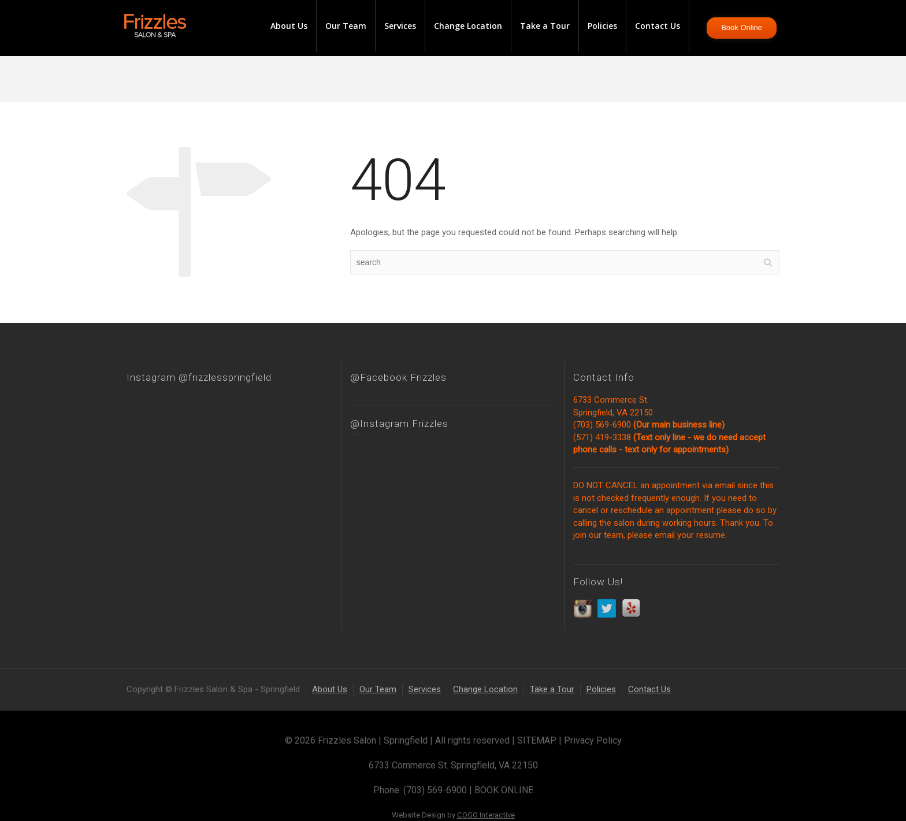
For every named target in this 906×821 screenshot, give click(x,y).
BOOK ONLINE (503, 790)
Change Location (468, 25)
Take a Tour (545, 25)
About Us (288, 25)
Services (400, 25)
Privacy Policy (593, 740)
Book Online (741, 27)
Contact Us (657, 25)
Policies (602, 25)
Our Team (345, 25)
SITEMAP (536, 740)
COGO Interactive (486, 815)
